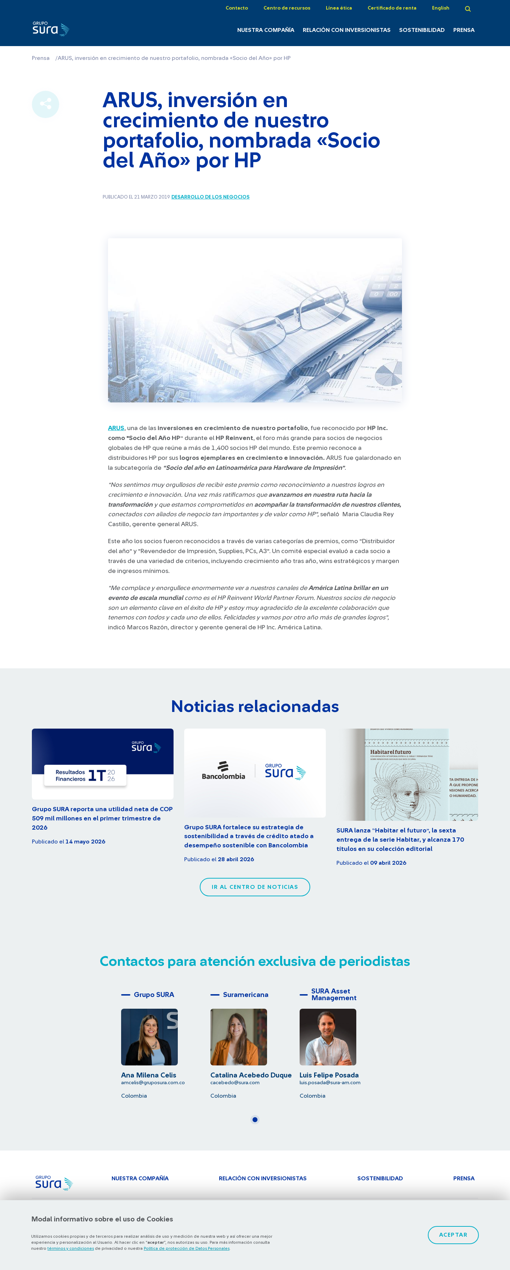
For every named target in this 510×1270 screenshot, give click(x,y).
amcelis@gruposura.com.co (153, 1082)
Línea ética (339, 8)
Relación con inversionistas (347, 30)
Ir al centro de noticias (255, 887)
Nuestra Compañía (265, 30)
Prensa (464, 30)
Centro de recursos (287, 8)
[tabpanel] (165, 1043)
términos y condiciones (70, 1248)
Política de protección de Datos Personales (187, 1248)
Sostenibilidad (422, 30)
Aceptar (453, 1235)
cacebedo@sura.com (235, 1082)
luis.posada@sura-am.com (330, 1082)
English (440, 8)
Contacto (237, 8)
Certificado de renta (392, 8)
